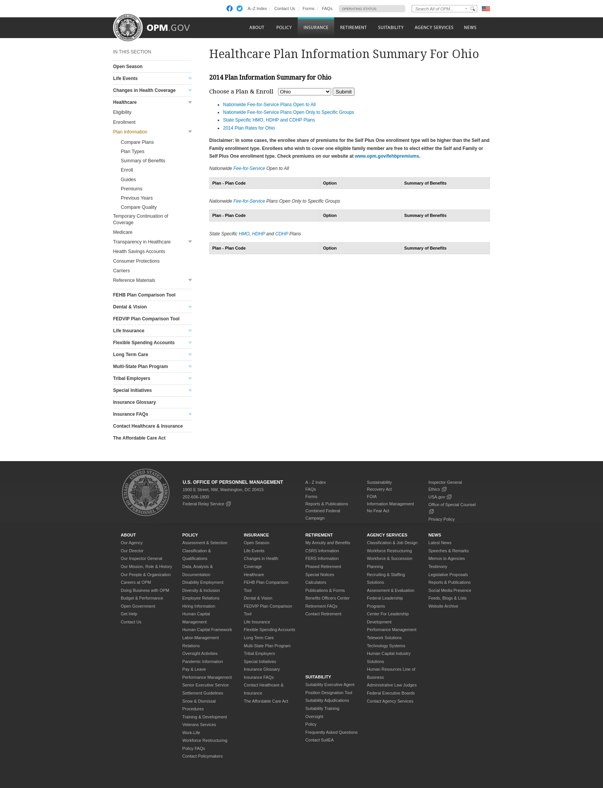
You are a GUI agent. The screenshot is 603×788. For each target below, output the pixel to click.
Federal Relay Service (207, 503)
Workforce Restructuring (204, 740)
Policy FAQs (193, 748)
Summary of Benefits (143, 160)
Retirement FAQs (321, 606)
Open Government (138, 606)
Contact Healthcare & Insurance (148, 426)
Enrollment (124, 122)
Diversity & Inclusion (201, 590)
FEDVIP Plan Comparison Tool (146, 319)
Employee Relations (201, 598)
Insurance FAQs (130, 414)
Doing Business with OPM (145, 590)
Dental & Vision (130, 307)
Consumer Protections (136, 261)
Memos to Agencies (446, 558)
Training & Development (204, 717)
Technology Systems (386, 645)
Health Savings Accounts (139, 251)
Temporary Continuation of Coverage (140, 219)
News (434, 535)
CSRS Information (322, 550)
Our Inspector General (141, 558)
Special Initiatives (132, 390)
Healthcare (125, 102)
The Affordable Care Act (139, 438)
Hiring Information (198, 606)
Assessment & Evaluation (390, 590)
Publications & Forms (325, 590)
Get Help (129, 613)
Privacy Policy (441, 519)
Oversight (314, 716)
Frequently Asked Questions (331, 732)
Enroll (127, 170)
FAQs (327, 8)
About (128, 535)
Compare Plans (137, 142)
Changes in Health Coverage (144, 90)
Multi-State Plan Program (140, 366)
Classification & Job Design (392, 542)
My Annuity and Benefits (327, 542)
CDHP (281, 234)
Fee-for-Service (249, 168)
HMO (244, 234)
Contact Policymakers (202, 756)
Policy (190, 535)
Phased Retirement (323, 566)
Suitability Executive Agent (330, 684)
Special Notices (319, 574)
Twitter (240, 8)
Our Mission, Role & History (146, 566)
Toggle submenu (190, 78)
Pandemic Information (202, 661)
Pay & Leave (194, 669)
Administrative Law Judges (391, 685)
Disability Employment (202, 582)
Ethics (437, 489)
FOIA (372, 496)
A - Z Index (315, 482)
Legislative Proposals (448, 574)
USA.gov (440, 497)
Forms (309, 8)
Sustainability (379, 482)
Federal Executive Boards (391, 693)
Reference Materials (134, 280)
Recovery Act (379, 489)
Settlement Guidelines (202, 693)
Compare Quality (139, 207)
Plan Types (132, 151)
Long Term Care (130, 354)
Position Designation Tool (328, 692)
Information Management (390, 503)
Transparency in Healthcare (142, 242)
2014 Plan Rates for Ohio (249, 128)
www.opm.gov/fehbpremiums (387, 156)
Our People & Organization (146, 574)
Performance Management (207, 677)
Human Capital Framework (207, 629)
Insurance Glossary (134, 402)
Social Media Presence (449, 590)
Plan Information (130, 132)
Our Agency (132, 542)
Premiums (131, 189)
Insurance (256, 535)
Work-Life (191, 732)
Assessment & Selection (204, 542)
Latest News (439, 542)
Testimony (437, 566)
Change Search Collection (466, 8)
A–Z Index (257, 8)
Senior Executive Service (205, 685)
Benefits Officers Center (327, 598)
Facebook (230, 8)
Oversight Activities (200, 653)
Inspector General (445, 482)
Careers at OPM (136, 582)
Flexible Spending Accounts (144, 342)
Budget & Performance (142, 598)
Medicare (122, 232)
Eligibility (122, 112)
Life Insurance (128, 330)
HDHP (258, 234)
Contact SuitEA (319, 740)
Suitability (318, 677)
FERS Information (321, 558)
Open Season (128, 66)
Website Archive (443, 606)
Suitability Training (322, 708)
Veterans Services (199, 724)
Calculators (315, 582)
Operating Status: (359, 9)
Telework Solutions (384, 637)
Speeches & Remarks (448, 550)
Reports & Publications (326, 503)
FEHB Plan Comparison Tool (144, 295)
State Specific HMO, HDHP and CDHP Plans (269, 120)
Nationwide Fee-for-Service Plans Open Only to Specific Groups (288, 112)
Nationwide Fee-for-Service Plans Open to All (269, 104)
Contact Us (284, 8)
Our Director (132, 550)
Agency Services (387, 535)
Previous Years (137, 198)
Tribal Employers (131, 378)
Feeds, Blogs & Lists (447, 598)
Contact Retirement (323, 613)
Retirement (319, 535)
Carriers (121, 270)
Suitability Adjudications (327, 700)
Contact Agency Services (390, 701)
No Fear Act (378, 510)
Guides (128, 179)
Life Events (125, 78)
